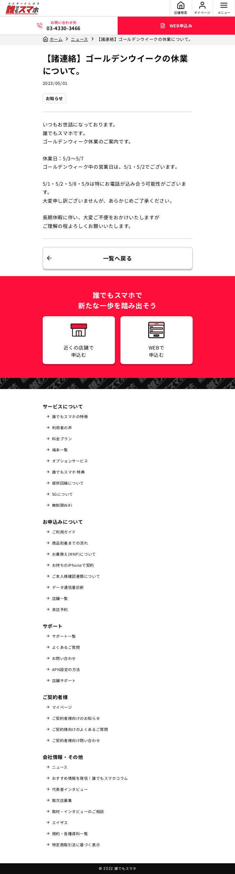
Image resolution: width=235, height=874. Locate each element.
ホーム (56, 39)
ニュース (79, 39)
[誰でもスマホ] (22, 8)
